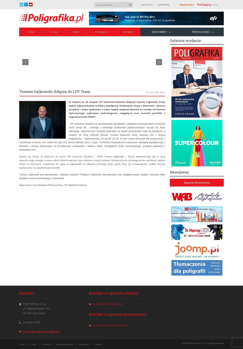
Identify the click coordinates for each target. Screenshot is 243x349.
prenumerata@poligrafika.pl (110, 325)
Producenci (202, 32)
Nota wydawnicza (65, 344)
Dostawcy (161, 32)
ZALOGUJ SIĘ (146, 4)
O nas (53, 32)
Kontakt (128, 32)
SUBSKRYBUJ (163, 4)
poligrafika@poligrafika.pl (41, 332)
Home (31, 32)
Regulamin (84, 344)
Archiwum (101, 32)
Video (76, 32)
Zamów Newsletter (197, 182)
